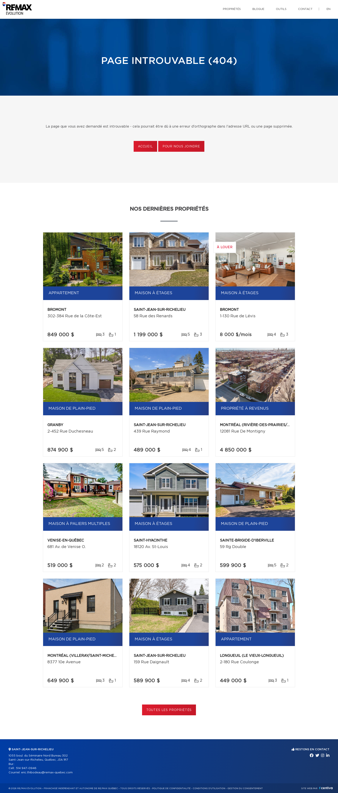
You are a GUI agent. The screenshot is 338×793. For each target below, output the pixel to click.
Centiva (326, 788)
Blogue (258, 9)
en (328, 9)
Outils (281, 9)
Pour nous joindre (181, 146)
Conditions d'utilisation (209, 788)
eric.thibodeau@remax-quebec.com (47, 772)
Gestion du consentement (245, 788)
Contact (305, 9)
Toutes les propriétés (169, 710)
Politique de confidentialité (171, 788)
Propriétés (232, 9)
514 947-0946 (26, 768)
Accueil (145, 146)
